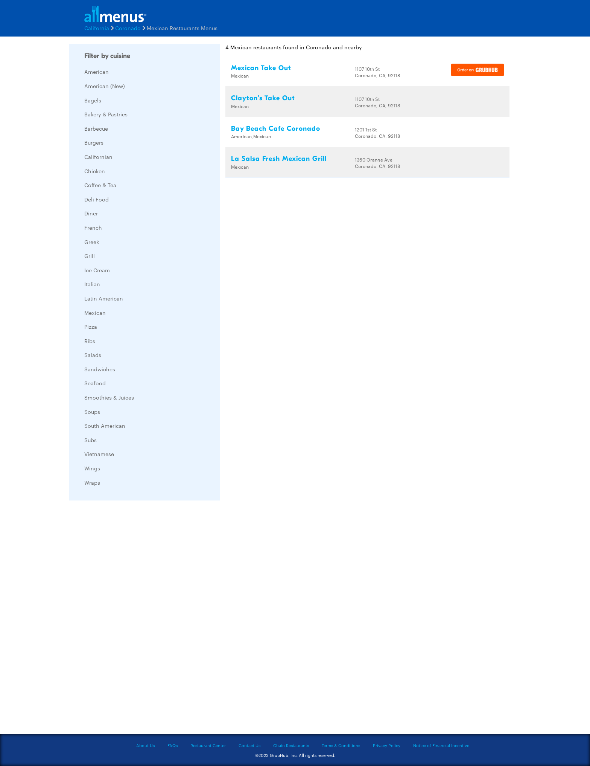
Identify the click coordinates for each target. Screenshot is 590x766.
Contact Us (249, 745)
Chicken (94, 171)
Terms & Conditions (341, 745)
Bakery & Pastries (106, 114)
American (96, 71)
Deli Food (96, 199)
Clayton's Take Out (263, 98)
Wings (92, 468)
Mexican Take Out (261, 68)
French (93, 227)
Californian (98, 156)
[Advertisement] (125, 619)
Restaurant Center (208, 745)
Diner (91, 213)
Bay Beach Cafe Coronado (275, 129)
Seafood (95, 383)
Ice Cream (97, 270)
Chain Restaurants (291, 745)
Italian (92, 284)
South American (104, 425)
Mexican (95, 312)
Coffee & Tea (100, 185)
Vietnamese (99, 454)
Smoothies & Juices (109, 397)
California (96, 28)
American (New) (104, 86)
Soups (92, 411)
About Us (145, 745)
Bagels (92, 100)
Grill (89, 255)
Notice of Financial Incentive (441, 745)
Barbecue (96, 128)
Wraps (92, 482)
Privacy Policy (386, 745)
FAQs (172, 745)
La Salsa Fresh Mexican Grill (279, 159)
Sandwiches (99, 369)
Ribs (89, 341)
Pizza (90, 326)
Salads (92, 355)
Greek (91, 242)
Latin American (103, 298)
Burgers (93, 142)
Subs (90, 440)
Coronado (128, 28)
